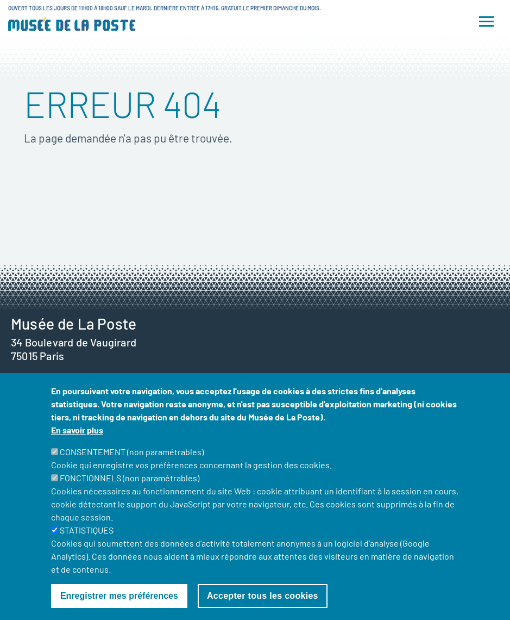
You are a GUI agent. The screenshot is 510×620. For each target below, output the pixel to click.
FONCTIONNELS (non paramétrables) (129, 494)
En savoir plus (77, 447)
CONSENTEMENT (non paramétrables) (132, 468)
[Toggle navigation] (486, 22)
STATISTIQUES (87, 547)
